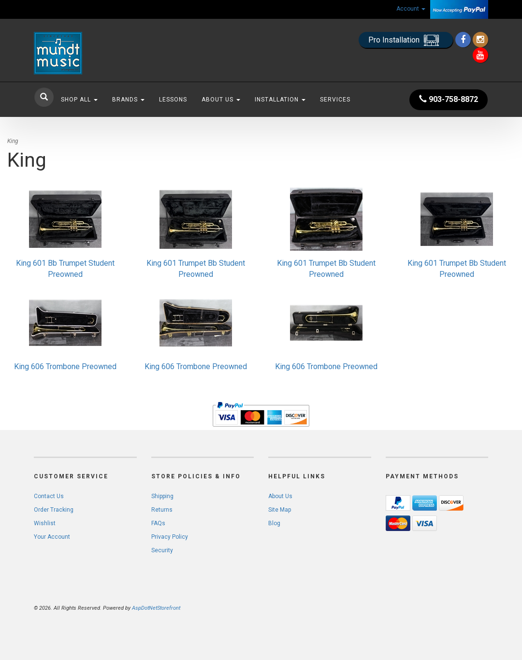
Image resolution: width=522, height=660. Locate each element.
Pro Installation (405, 40)
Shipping (162, 496)
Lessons (173, 99)
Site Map (279, 509)
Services (335, 99)
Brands (128, 99)
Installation (280, 99)
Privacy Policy (169, 536)
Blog (274, 523)
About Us (221, 99)
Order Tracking (53, 509)
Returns (162, 509)
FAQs (158, 523)
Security (162, 550)
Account (410, 8)
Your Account (52, 536)
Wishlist (45, 523)
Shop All (79, 99)
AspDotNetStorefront (156, 608)
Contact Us (49, 496)
